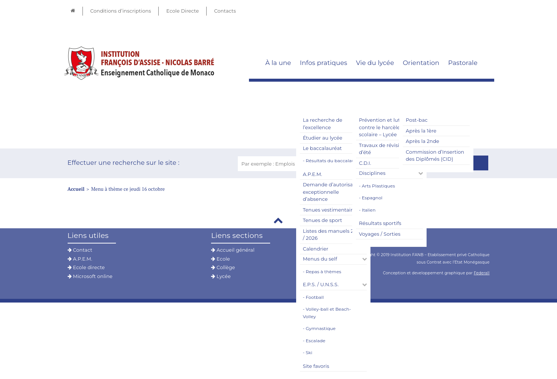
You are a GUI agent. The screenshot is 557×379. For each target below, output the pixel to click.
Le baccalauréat (322, 148)
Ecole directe (86, 267)
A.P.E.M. (312, 174)
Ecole (220, 259)
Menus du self (320, 259)
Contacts (225, 11)
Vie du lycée (375, 62)
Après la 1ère (421, 131)
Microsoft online (90, 276)
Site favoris (316, 366)
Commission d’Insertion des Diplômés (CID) (435, 155)
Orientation (421, 62)
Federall (482, 273)
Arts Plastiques (378, 186)
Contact (80, 250)
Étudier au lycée (322, 138)
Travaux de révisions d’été (383, 149)
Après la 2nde (422, 141)
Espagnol (372, 197)
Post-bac (417, 120)
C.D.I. (365, 163)
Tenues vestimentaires (330, 210)
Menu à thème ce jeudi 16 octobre (128, 189)
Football (315, 297)
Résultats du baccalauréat (334, 160)
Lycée (221, 276)
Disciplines (372, 173)
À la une (278, 62)
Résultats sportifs (380, 223)
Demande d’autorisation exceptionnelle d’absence (333, 192)
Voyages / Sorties (380, 234)
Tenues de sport (322, 220)
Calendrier (315, 249)
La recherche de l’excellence (322, 123)
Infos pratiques (323, 62)
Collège (223, 267)
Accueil (76, 189)
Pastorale (462, 62)
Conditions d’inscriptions (120, 11)
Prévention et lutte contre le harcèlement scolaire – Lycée (386, 127)
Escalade (316, 340)
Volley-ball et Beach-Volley (327, 313)
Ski (309, 352)
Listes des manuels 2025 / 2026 (332, 234)
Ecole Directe (182, 11)
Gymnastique (321, 328)
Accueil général (233, 250)
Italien (369, 210)
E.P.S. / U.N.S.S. (321, 284)
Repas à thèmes (323, 271)
